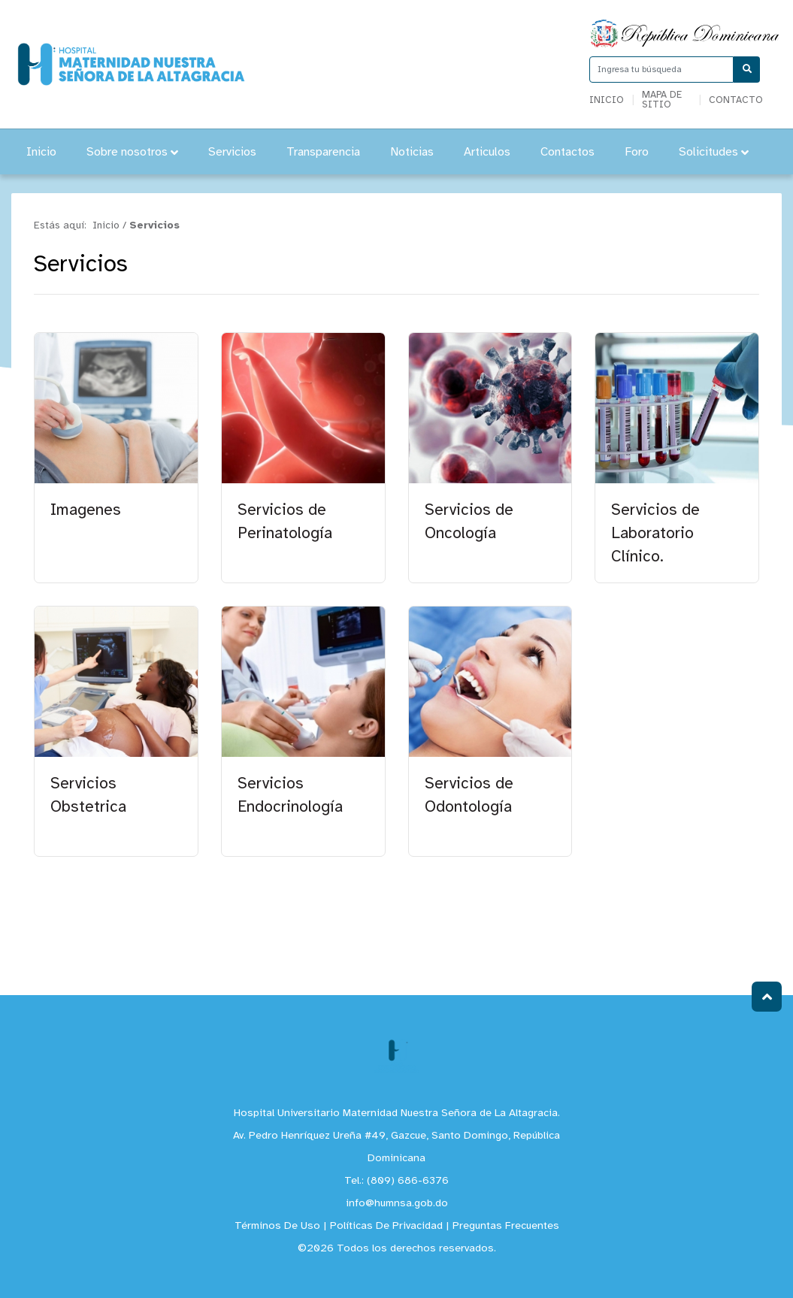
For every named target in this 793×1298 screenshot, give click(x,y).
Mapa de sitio (662, 100)
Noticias (412, 152)
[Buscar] (747, 69)
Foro (637, 152)
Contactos (567, 152)
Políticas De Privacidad (386, 1226)
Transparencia (323, 152)
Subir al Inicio (767, 997)
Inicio (606, 100)
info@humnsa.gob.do (397, 1203)
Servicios (232, 152)
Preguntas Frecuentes (505, 1226)
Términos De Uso (277, 1226)
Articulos (487, 152)
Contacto (736, 100)
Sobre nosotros (132, 152)
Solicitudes (714, 152)
